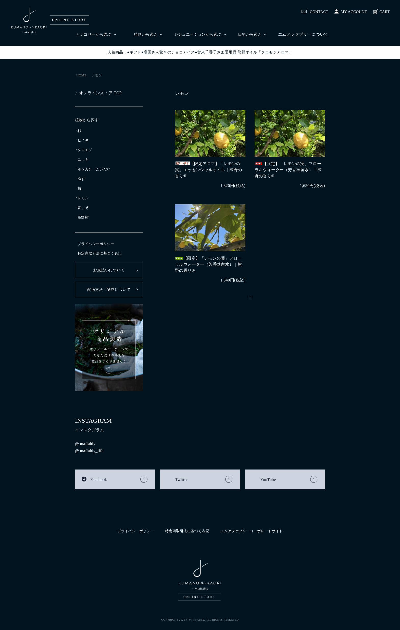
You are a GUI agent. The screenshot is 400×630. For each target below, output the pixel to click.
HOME (81, 75)
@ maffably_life (89, 451)
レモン (97, 75)
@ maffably (85, 443)
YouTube (268, 479)
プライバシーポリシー (96, 244)
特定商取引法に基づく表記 (100, 253)
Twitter (181, 479)
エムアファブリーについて (303, 34)
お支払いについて (108, 270)
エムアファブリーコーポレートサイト (251, 531)
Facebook (98, 479)
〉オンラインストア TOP (98, 93)
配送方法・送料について (108, 289)
